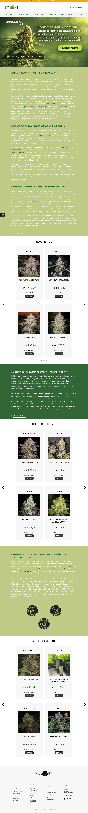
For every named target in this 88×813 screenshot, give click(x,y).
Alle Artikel (15, 796)
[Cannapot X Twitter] (70, 798)
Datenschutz (33, 795)
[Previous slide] (3, 305)
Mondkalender (50, 799)
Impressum (16, 798)
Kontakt (49, 794)
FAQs (48, 797)
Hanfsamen (9, 14)
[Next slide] (85, 305)
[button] (41, 360)
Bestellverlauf (50, 789)
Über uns (15, 788)
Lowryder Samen (23, 14)
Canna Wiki (15, 800)
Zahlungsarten (16, 793)
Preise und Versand (17, 791)
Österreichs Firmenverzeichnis (68, 792)
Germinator (34, 1)
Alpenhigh (66, 789)
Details (29, 296)
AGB (31, 797)
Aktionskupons (33, 790)
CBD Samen (52, 14)
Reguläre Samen (66, 14)
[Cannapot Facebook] (67, 799)
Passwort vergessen (52, 792)
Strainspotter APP (34, 793)
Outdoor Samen (39, 14)
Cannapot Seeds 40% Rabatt (48, 1)
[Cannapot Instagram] (64, 799)
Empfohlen (32, 788)
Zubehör (79, 14)
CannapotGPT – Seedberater (33, 801)
